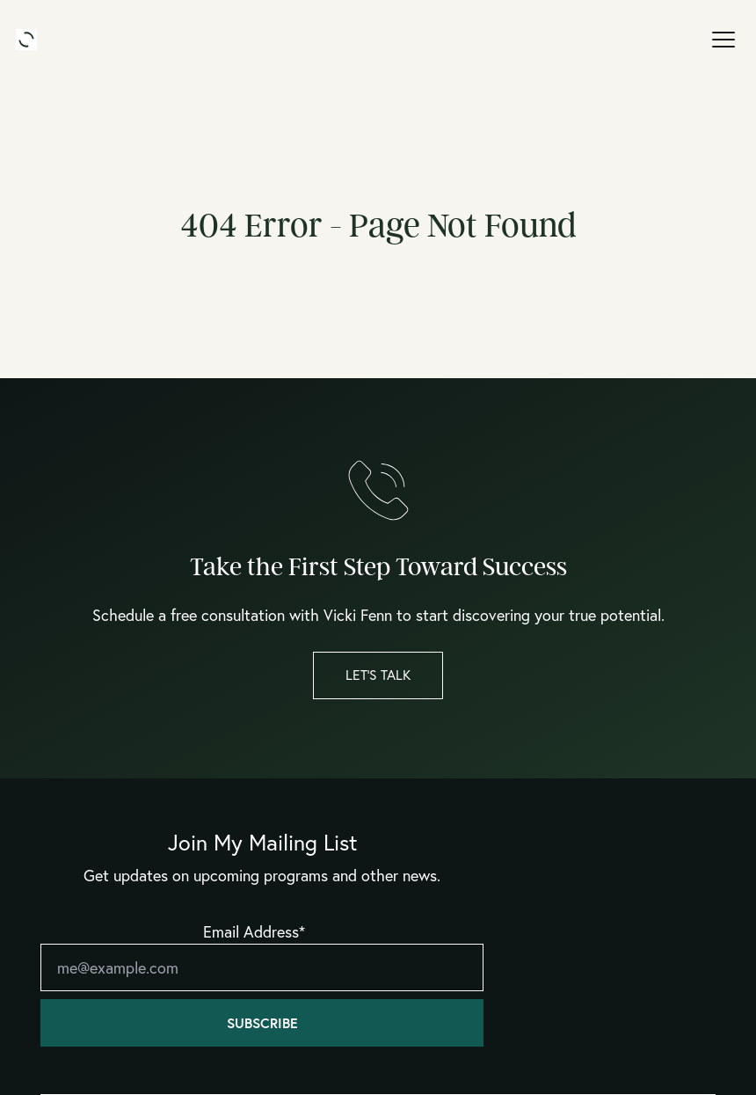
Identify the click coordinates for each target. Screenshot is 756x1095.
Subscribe (262, 1023)
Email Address (254, 931)
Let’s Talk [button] (378, 674)
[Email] (261, 967)
